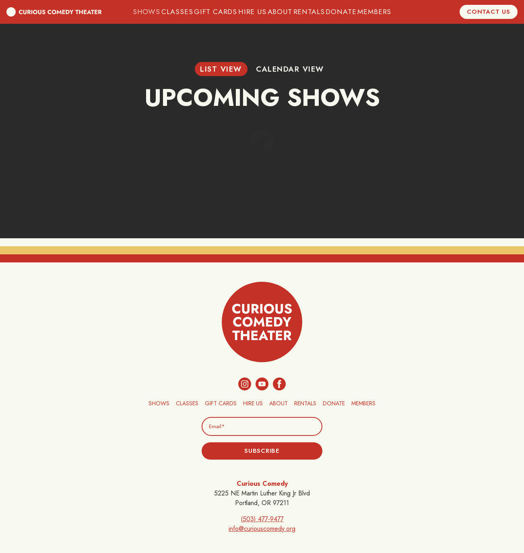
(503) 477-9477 (262, 519)
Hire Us (252, 12)
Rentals (308, 12)
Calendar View (290, 69)
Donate (339, 12)
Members (370, 12)
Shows (152, 12)
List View (221, 69)
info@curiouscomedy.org (262, 528)
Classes (182, 12)
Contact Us (488, 11)
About (280, 12)
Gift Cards (217, 12)
